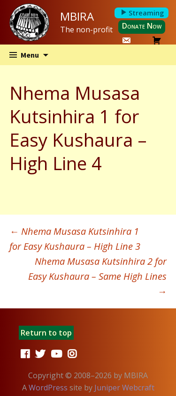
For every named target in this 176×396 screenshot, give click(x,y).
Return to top (46, 333)
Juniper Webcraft (124, 387)
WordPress (48, 387)
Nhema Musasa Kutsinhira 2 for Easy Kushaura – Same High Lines (97, 276)
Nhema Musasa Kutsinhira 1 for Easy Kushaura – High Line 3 (74, 239)
